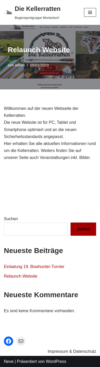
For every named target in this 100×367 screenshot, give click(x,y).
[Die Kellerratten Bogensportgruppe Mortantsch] (32, 12)
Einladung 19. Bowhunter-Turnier (34, 266)
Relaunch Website (20, 276)
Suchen (11, 219)
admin (20, 65)
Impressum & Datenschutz (72, 351)
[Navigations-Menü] (90, 12)
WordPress (56, 361)
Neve (8, 361)
